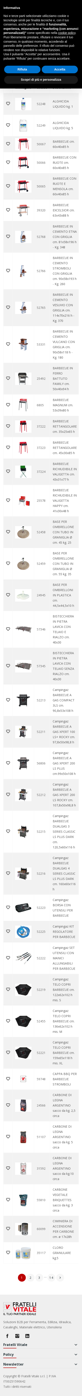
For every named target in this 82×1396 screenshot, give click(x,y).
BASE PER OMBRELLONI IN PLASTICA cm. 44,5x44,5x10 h (63, 595)
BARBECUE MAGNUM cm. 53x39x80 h (63, 405)
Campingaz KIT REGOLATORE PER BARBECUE (64, 931)
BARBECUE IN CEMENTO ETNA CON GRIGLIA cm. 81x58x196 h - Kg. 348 (65, 236)
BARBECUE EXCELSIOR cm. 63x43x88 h (64, 210)
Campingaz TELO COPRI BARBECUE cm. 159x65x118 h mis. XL (64, 1052)
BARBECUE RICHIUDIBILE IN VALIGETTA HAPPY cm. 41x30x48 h (65, 500)
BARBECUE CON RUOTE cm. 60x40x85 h (64, 162)
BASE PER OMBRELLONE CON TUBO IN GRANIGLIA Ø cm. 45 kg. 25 (63, 532)
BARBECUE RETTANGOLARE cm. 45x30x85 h (65, 447)
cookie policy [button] (66, 33)
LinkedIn (27, 1336)
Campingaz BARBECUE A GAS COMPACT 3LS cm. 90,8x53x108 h (64, 700)
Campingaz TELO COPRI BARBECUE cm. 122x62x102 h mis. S (64, 989)
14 (51, 1278)
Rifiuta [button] (22, 69)
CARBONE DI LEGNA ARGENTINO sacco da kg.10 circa (63, 1168)
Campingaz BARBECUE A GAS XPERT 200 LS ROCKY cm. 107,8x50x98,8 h (64, 794)
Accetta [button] (59, 69)
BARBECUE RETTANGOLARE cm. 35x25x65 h (65, 426)
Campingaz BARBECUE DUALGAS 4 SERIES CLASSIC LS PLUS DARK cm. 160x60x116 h (64, 873)
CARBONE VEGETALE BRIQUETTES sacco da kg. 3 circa (63, 1199)
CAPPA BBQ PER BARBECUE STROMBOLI (65, 1079)
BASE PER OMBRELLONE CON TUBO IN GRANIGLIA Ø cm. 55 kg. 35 (63, 563)
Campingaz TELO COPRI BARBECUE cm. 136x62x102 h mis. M (64, 1021)
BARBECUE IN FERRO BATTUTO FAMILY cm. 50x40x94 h (63, 378)
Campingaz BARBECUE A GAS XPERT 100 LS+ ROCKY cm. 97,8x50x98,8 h (64, 731)
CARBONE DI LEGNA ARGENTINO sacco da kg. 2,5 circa (64, 1105)
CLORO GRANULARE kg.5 (62, 1253)
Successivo (60, 1278)
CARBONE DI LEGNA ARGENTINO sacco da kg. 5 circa (63, 1136)
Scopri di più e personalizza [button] (41, 79)
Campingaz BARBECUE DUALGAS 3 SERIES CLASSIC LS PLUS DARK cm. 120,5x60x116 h (64, 831)
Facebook (7, 1336)
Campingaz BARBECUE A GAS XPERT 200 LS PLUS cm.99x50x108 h (64, 763)
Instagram (17, 1336)
